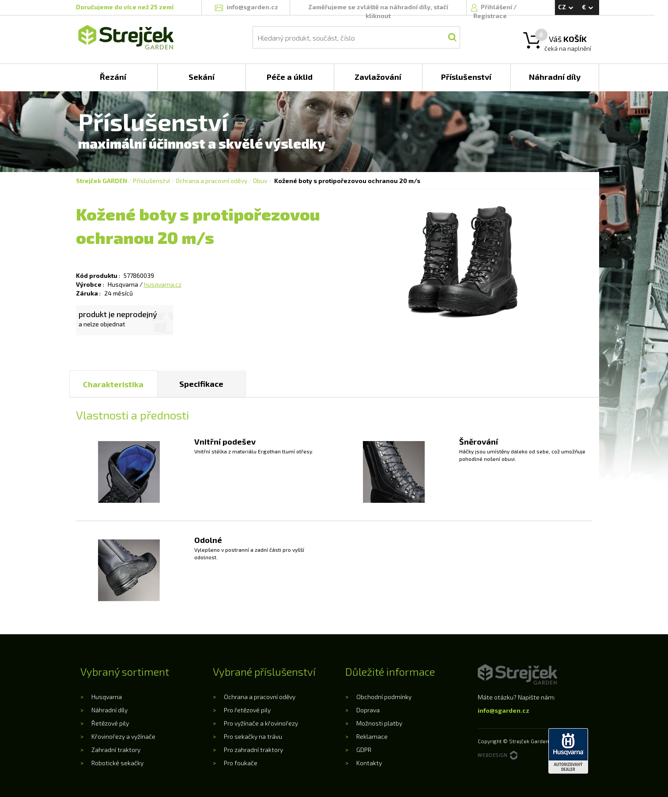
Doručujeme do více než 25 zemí (125, 7)
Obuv (260, 180)
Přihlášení (497, 7)
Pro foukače (240, 763)
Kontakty (369, 763)
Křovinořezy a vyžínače (123, 736)
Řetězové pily (110, 723)
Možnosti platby (379, 723)
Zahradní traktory (115, 749)
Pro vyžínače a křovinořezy (261, 723)
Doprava (368, 710)
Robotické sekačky (117, 763)
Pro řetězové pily (247, 710)
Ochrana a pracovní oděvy (211, 180)
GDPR (363, 749)
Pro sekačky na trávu (253, 736)
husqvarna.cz (162, 284)
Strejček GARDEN (101, 180)
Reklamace (372, 736)
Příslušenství (151, 180)
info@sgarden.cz (503, 710)
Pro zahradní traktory (253, 749)
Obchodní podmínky (383, 696)
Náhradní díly (109, 710)
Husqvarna (106, 696)
